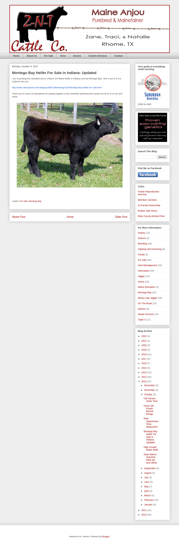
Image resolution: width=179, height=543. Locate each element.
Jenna (141, 281)
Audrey (141, 233)
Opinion (142, 309)
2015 (144, 368)
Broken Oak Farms (147, 210)
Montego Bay (35, 201)
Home (16, 55)
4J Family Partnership (149, 205)
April (147, 491)
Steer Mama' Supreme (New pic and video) (150, 458)
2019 (144, 349)
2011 (144, 510)
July (146, 477)
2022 (144, 336)
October (148, 394)
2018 (144, 354)
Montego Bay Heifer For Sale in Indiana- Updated (150, 437)
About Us (31, 55)
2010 (144, 514)
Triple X (142, 319)
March (147, 495)
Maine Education (146, 287)
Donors (77, 55)
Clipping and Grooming (150, 249)
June (147, 482)
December (149, 385)
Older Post (121, 216)
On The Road (145, 303)
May (146, 486)
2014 (144, 372)
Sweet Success (146, 314)
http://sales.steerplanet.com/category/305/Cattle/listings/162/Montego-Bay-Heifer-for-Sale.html (57, 87)
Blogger (105, 536)
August (148, 473)
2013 (144, 377)
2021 (144, 340)
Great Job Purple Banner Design (149, 409)
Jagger (141, 276)
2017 (144, 359)
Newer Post (19, 216)
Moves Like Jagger (147, 298)
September (150, 468)
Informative (143, 270)
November (149, 390)
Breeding (142, 243)
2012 (144, 381)
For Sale (48, 55)
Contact (118, 55)
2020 (144, 345)
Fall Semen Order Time (151, 400)
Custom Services (97, 55)
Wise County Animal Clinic (151, 216)
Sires (63, 55)
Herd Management (147, 265)
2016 (144, 363)
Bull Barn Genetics (147, 200)
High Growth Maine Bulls (151, 448)
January (148, 504)
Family (141, 254)
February (149, 500)
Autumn (142, 238)
